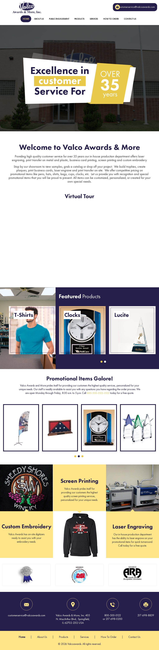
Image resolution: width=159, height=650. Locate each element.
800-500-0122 (112, 615)
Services (94, 18)
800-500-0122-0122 (98, 393)
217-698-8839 (145, 615)
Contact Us (130, 18)
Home (26, 18)
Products (79, 18)
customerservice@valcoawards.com (130, 7)
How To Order (111, 18)
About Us (39, 18)
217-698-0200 (114, 619)
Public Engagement (59, 18)
